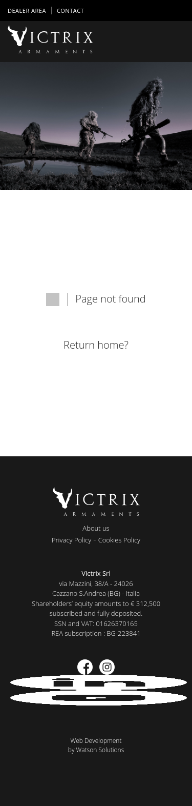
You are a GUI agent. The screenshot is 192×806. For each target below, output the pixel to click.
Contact (70, 10)
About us (95, 528)
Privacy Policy (71, 540)
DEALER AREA (27, 10)
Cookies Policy (119, 540)
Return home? (96, 345)
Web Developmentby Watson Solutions (96, 745)
